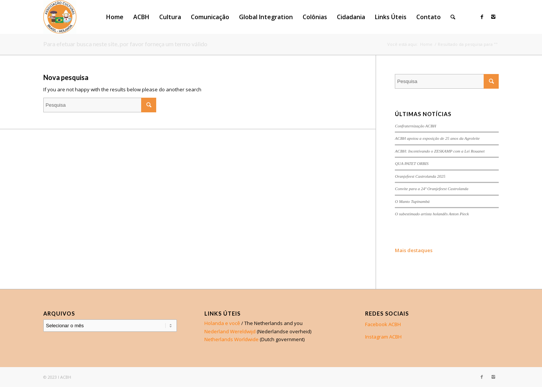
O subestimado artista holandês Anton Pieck (432, 214)
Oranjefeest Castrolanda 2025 (420, 176)
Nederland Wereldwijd (230, 331)
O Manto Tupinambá (412, 201)
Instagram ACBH (383, 336)
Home (426, 44)
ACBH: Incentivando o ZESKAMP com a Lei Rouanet (439, 151)
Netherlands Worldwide (231, 339)
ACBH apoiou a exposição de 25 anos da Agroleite (437, 138)
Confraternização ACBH (415, 126)
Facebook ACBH (383, 324)
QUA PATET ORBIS (411, 163)
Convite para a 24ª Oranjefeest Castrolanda (431, 188)
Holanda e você (222, 323)
